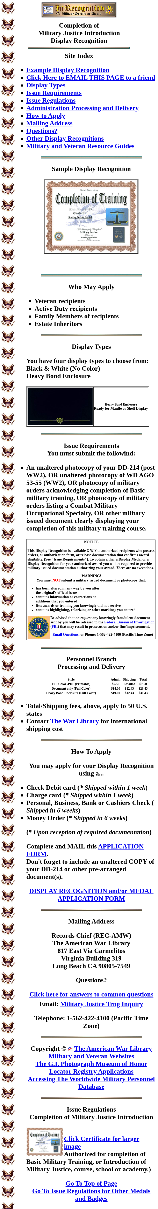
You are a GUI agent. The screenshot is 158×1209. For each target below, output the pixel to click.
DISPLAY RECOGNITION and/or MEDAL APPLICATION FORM (91, 894)
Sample (62, 168)
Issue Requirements (54, 92)
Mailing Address (49, 123)
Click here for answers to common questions (91, 994)
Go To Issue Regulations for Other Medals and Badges (91, 1194)
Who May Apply (91, 286)
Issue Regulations (51, 100)
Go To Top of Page (91, 1183)
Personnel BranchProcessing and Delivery (91, 662)
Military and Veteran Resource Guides (80, 146)
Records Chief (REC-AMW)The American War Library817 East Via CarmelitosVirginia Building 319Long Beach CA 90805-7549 (91, 951)
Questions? (41, 130)
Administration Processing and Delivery (82, 108)
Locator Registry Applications (91, 1071)
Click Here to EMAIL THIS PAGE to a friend (90, 77)
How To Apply (91, 751)
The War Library (74, 721)
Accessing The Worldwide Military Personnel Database (91, 1082)
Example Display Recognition (67, 70)
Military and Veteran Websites (91, 1056)
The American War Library (113, 1048)
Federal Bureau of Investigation (129, 622)
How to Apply (45, 115)
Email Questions (66, 634)
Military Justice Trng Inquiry (101, 1004)
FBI (55, 626)
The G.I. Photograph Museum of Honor (91, 1063)
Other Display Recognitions (65, 138)
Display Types (45, 85)
